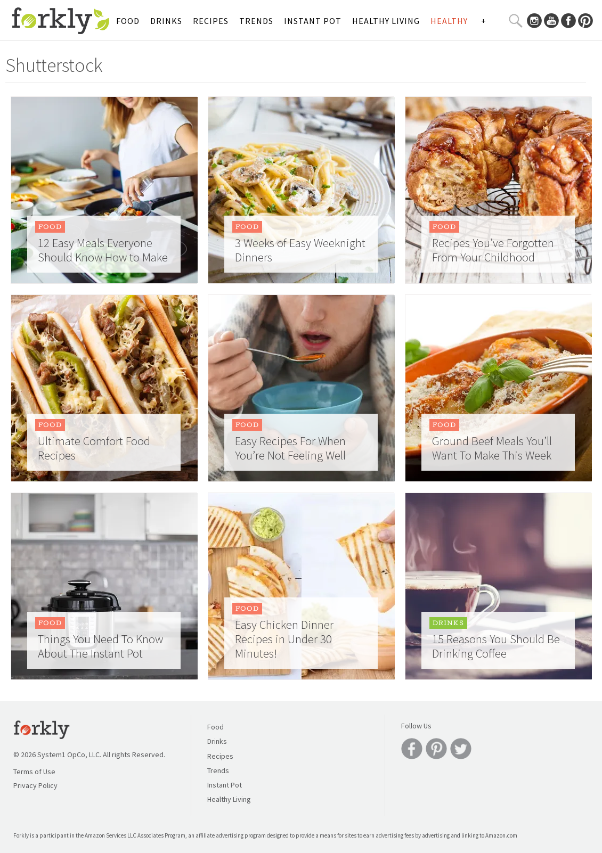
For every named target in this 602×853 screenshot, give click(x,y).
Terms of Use (34, 771)
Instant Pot (312, 20)
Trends (256, 20)
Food (128, 20)
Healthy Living (386, 20)
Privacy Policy (35, 785)
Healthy (449, 20)
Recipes (211, 20)
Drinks (166, 20)
